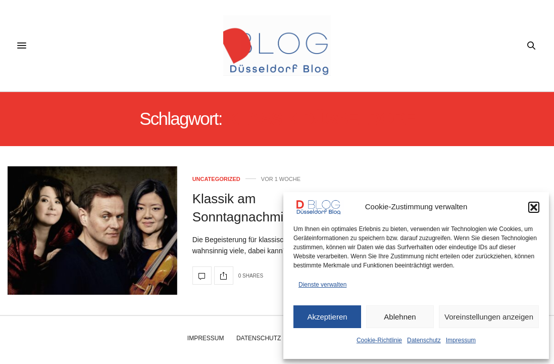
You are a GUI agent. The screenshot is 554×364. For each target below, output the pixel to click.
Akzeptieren (327, 316)
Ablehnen (400, 316)
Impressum (461, 340)
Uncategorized (216, 179)
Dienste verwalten (322, 284)
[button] (534, 207)
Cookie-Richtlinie (379, 340)
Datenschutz (424, 340)
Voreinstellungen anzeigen (488, 316)
